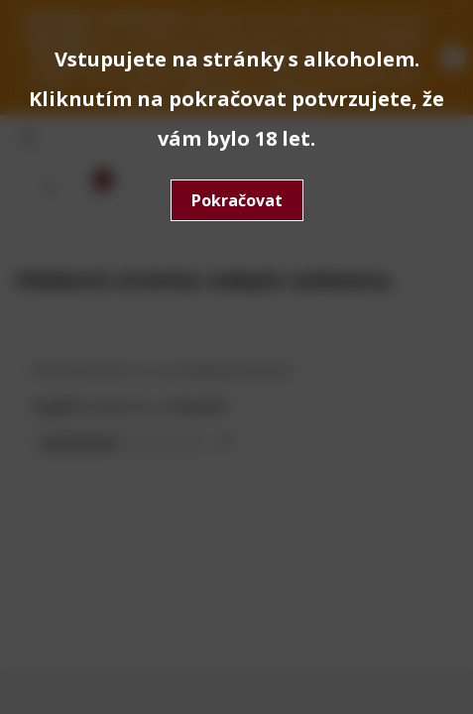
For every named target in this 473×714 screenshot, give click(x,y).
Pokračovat (237, 200)
